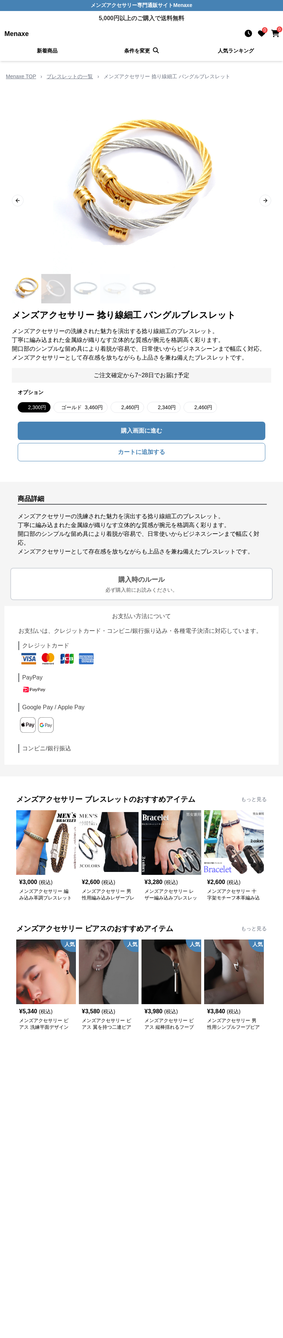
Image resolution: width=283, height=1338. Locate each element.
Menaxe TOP (21, 76)
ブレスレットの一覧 (69, 76)
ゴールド (82, 407)
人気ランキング (236, 51)
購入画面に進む (141, 431)
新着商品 (47, 51)
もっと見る (254, 799)
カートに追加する (141, 452)
